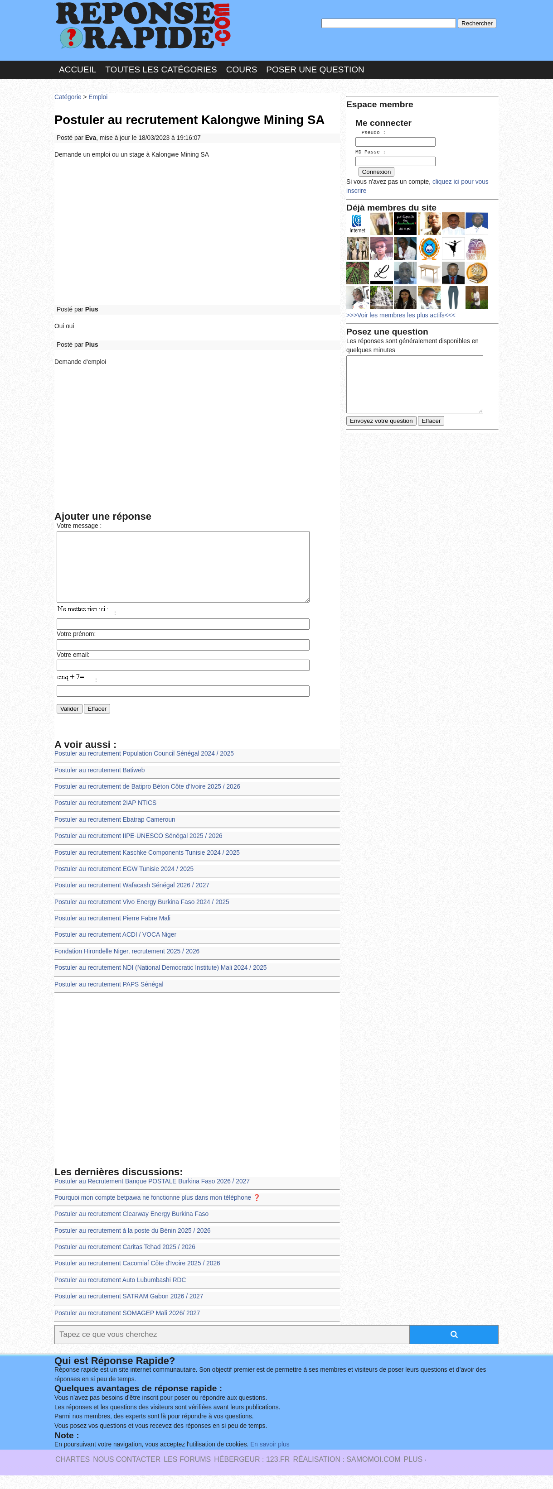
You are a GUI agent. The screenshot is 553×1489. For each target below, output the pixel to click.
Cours (241, 69)
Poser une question (315, 69)
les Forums (187, 1473)
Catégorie (68, 97)
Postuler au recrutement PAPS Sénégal (109, 998)
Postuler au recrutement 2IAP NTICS (105, 816)
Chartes (72, 1473)
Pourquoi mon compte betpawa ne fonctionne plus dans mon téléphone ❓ (157, 1211)
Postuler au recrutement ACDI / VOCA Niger (115, 948)
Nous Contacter (126, 1473)
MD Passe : (370, 151)
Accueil (77, 69)
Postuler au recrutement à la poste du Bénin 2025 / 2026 (132, 1244)
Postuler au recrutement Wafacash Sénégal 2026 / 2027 (131, 898)
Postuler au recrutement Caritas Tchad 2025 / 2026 (124, 1260)
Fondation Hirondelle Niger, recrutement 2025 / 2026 (126, 965)
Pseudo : (370, 132)
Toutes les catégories (161, 69)
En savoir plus (269, 1458)
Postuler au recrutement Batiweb (99, 783)
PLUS (412, 1473)
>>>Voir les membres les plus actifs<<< (401, 314)
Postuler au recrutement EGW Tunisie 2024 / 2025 (124, 882)
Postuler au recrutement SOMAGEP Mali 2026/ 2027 (127, 1326)
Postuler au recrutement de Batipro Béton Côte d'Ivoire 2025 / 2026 (147, 800)
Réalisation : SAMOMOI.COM (346, 1473)
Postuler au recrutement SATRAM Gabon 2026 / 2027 (128, 1310)
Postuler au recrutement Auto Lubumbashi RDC (120, 1293)
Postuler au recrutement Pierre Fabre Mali (112, 932)
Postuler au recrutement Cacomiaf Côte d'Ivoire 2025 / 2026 (137, 1277)
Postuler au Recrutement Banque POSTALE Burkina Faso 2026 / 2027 (152, 1195)
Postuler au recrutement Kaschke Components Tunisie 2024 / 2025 (147, 866)
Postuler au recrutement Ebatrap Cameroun (114, 833)
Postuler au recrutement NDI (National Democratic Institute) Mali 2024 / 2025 (160, 981)
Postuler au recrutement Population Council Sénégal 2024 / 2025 (144, 767)
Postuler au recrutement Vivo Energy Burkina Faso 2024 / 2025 (141, 915)
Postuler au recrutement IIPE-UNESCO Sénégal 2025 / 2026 (138, 849)
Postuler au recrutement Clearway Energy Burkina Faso (131, 1227)
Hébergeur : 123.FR (252, 1473)
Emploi (97, 97)
